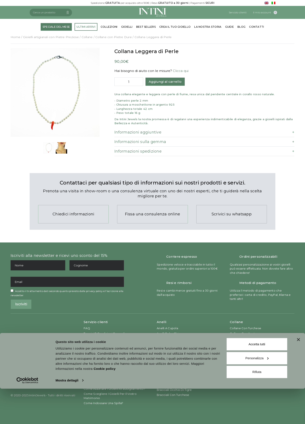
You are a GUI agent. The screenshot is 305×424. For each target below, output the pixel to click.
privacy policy (94, 291)
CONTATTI (256, 26)
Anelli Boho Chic (168, 333)
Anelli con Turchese (171, 349)
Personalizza (257, 393)
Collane (87, 37)
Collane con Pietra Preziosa (249, 349)
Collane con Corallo (244, 344)
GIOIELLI (127, 26)
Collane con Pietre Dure (113, 37)
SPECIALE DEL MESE (56, 26)
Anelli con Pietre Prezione (175, 344)
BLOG (241, 26)
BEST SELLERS (146, 26)
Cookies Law (93, 344)
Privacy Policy (93, 338)
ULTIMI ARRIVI (85, 26)
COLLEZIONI (109, 26)
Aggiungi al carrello (165, 82)
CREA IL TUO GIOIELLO (175, 26)
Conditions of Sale (97, 349)
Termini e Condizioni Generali (104, 333)
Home (15, 37)
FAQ (87, 328)
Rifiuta (256, 407)
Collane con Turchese (245, 328)
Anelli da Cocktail (169, 338)
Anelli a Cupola (167, 328)
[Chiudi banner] (298, 374)
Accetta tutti (257, 379)
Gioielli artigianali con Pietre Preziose (51, 37)
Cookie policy (105, 404)
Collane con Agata (243, 333)
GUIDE (229, 26)
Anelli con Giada (168, 359)
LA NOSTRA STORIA (207, 26)
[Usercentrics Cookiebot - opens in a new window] (27, 416)
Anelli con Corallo (169, 354)
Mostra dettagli (66, 415)
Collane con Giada (243, 338)
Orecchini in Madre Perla (247, 363)
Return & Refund (95, 354)
